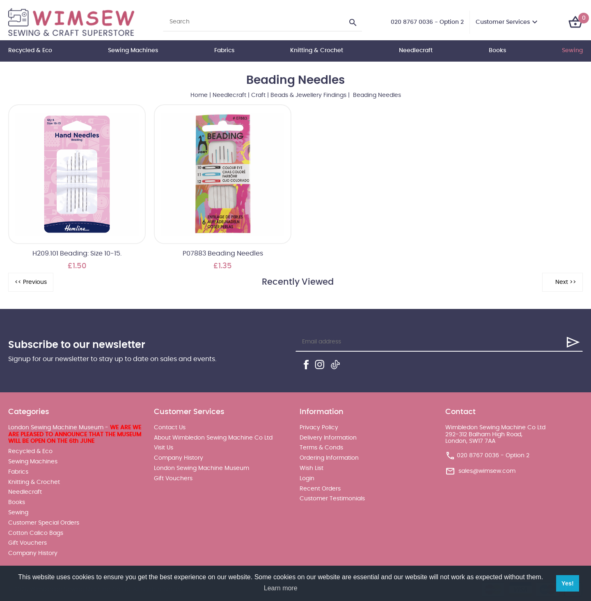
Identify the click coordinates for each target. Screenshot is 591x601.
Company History (32, 553)
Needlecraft (416, 50)
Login (307, 478)
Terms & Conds (321, 448)
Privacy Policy (319, 428)
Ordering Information (329, 458)
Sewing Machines (133, 50)
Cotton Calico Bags (35, 533)
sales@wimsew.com (486, 471)
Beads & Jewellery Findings (308, 95)
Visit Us (163, 448)
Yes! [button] (567, 583)
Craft (258, 95)
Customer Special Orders (43, 523)
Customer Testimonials (332, 499)
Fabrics (224, 50)
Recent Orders (320, 489)
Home (199, 95)
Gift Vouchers (27, 543)
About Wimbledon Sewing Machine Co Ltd (213, 438)
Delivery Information (328, 438)
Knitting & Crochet (316, 50)
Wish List (311, 468)
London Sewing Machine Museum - (74, 434)
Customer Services (503, 22)
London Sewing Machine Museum (201, 468)
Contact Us (170, 428)
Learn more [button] (281, 588)
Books (497, 50)
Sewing (572, 50)
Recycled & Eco (30, 50)
